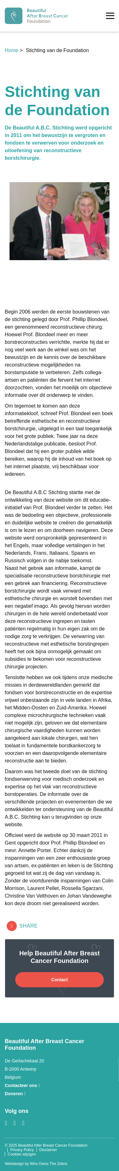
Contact (59, 979)
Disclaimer (48, 1150)
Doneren (15, 1093)
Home (12, 50)
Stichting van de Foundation (57, 50)
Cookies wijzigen (22, 1154)
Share (22, 926)
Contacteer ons (22, 1085)
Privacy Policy (22, 1150)
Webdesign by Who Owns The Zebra (36, 1164)
